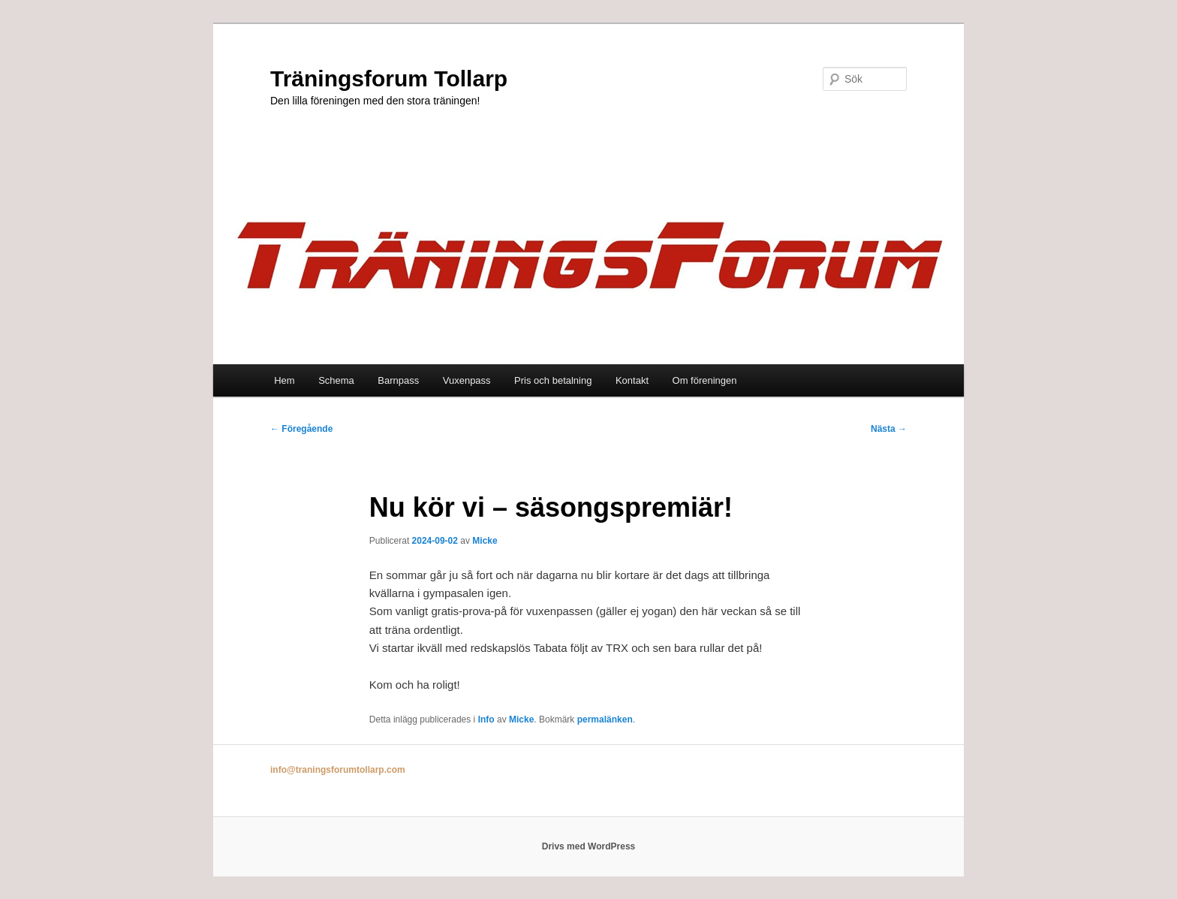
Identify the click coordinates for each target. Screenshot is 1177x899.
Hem (284, 380)
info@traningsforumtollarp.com (337, 770)
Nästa (889, 429)
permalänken (605, 719)
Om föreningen (705, 380)
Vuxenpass (467, 380)
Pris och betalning (553, 380)
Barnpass (398, 380)
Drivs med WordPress (589, 846)
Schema (336, 380)
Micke (484, 540)
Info (486, 719)
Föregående (301, 429)
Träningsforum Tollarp (388, 78)
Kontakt (632, 380)
